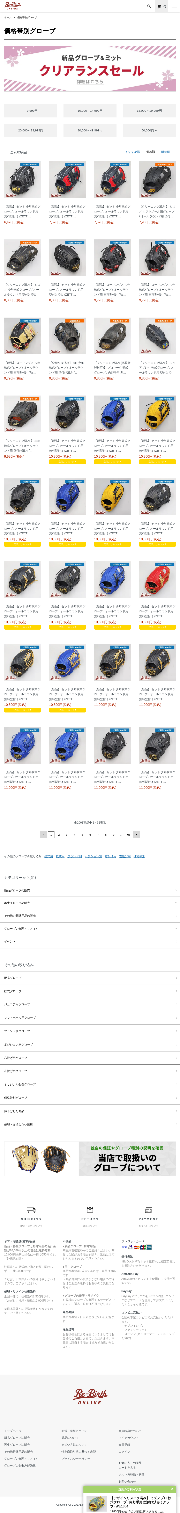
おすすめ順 (133, 151)
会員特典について (130, 1431)
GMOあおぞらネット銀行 (138, 1261)
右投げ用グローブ (15, 1057)
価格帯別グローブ (27, 17)
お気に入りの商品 (130, 1462)
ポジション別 (93, 856)
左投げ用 (125, 856)
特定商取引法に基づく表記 (78, 1451)
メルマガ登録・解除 (131, 1474)
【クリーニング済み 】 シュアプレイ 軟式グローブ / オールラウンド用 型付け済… (157, 367)
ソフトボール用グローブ (20, 1017)
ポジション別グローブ (18, 1044)
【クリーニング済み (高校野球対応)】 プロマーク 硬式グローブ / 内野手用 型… (112, 367)
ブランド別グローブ (17, 1031)
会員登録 (124, 1444)
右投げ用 (110, 856)
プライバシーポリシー (75, 1458)
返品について (70, 1437)
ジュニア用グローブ (17, 1004)
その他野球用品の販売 (18, 1451)
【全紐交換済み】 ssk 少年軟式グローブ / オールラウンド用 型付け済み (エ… (66, 367)
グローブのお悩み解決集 (20, 1465)
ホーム (8, 17)
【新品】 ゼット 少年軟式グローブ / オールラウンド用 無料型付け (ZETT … (22, 211)
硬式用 (48, 856)
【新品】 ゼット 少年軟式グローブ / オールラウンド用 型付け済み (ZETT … (67, 289)
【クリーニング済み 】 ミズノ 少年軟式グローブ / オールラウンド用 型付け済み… (22, 289)
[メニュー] (174, 6)
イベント (10, 941)
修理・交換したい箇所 (18, 1124)
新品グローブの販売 (17, 890)
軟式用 (60, 856)
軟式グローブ (12, 991)
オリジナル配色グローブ (20, 1084)
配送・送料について (74, 1431)
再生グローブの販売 (17, 903)
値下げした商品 (14, 1111)
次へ (136, 834)
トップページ (12, 1431)
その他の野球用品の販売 (20, 915)
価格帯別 (139, 856)
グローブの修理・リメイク (21, 928)
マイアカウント (129, 1437)
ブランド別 (74, 856)
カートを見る (127, 1467)
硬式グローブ (12, 977)
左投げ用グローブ (15, 1071)
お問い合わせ (127, 1481)
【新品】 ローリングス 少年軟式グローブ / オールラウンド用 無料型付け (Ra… (112, 289)
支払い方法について (74, 1444)
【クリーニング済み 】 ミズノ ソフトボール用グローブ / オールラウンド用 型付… (157, 211)
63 (128, 834)
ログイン (124, 1451)
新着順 (165, 151)
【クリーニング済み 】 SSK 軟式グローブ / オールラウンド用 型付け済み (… (22, 445)
